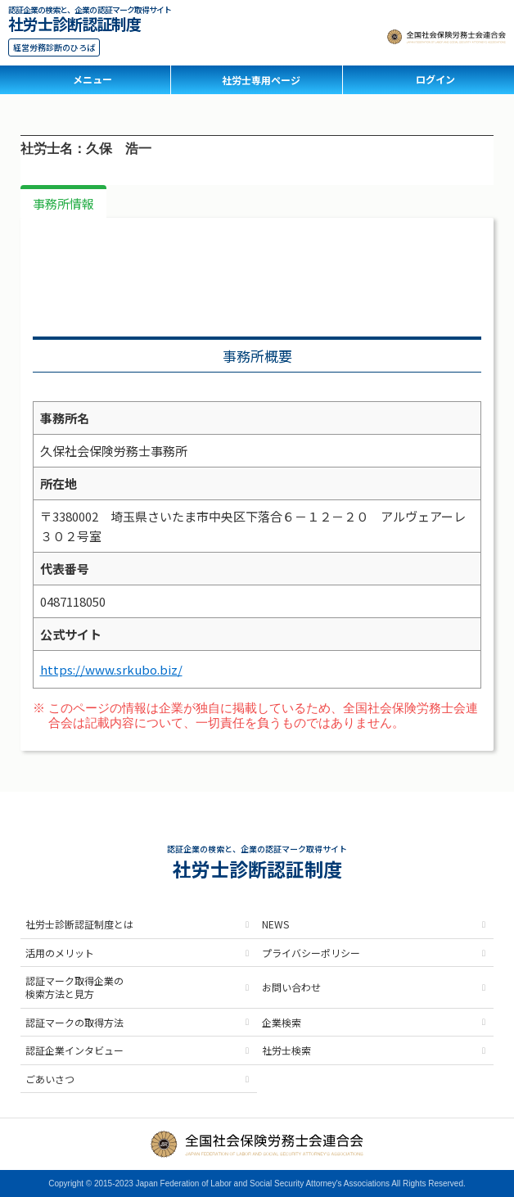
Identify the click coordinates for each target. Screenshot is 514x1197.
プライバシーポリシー (311, 953)
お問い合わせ (291, 987)
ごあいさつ (49, 1079)
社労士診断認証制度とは (79, 924)
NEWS (275, 924)
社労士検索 (286, 1050)
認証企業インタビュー (74, 1050)
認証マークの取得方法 (74, 1022)
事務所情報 (63, 203)
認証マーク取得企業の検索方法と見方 (74, 987)
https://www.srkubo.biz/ (111, 669)
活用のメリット (59, 953)
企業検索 (281, 1022)
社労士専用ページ (261, 80)
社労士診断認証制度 (74, 21)
